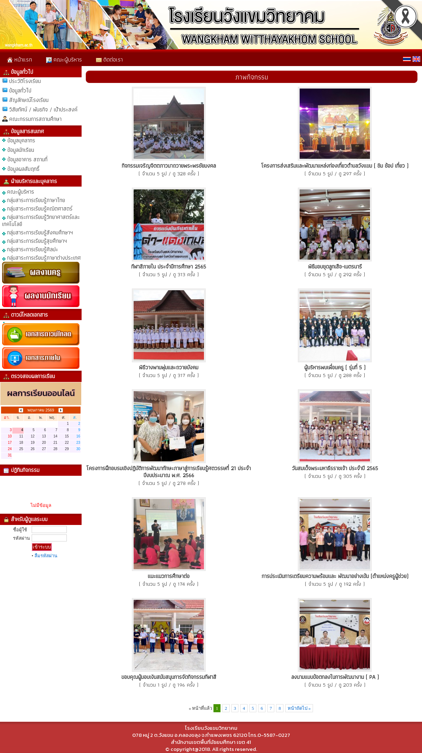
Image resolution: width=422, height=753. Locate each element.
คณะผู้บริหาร (64, 59)
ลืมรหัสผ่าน (45, 555)
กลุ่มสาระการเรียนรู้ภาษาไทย (33, 200)
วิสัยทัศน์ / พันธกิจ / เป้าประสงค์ (43, 109)
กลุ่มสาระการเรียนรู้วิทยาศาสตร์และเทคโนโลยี (41, 220)
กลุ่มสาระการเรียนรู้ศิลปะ (30, 249)
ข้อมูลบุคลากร (21, 140)
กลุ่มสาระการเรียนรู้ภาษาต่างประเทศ (41, 257)
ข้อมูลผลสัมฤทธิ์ (23, 168)
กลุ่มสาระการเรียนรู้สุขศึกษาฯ (34, 240)
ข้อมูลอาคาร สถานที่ (27, 159)
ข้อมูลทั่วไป (20, 90)
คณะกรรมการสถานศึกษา (35, 119)
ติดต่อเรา (109, 59)
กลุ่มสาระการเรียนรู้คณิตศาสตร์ (37, 208)
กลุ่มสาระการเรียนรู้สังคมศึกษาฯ (37, 232)
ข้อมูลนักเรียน (20, 149)
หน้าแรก (19, 59)
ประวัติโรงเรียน (25, 81)
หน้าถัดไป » (299, 708)
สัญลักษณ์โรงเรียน (29, 100)
